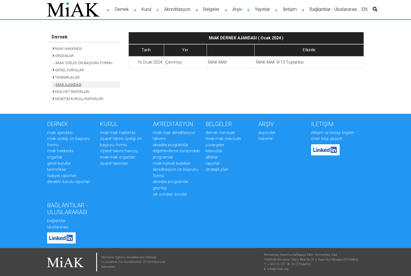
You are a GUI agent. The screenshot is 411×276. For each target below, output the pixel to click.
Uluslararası (57, 227)
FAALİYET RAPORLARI (61, 175)
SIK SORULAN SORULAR (170, 194)
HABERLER (265, 138)
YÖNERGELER (215, 145)
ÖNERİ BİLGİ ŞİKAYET (326, 138)
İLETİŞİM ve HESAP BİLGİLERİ (332, 132)
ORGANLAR (55, 157)
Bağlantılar (56, 220)
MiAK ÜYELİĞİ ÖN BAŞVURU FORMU (82, 63)
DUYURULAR (266, 132)
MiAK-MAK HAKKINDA (117, 132)
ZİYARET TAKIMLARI (114, 163)
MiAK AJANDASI (67, 85)
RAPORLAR (213, 163)
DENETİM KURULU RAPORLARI (68, 181)
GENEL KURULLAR (59, 163)
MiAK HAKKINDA (60, 151)
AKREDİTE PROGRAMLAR (170, 145)
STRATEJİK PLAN (217, 169)
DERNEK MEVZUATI (220, 132)
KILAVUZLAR (214, 151)
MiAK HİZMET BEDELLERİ (171, 163)
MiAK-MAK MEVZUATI (223, 138)
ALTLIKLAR (212, 157)
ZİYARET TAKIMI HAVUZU (119, 151)
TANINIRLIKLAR (57, 169)
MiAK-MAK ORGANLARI (117, 157)
